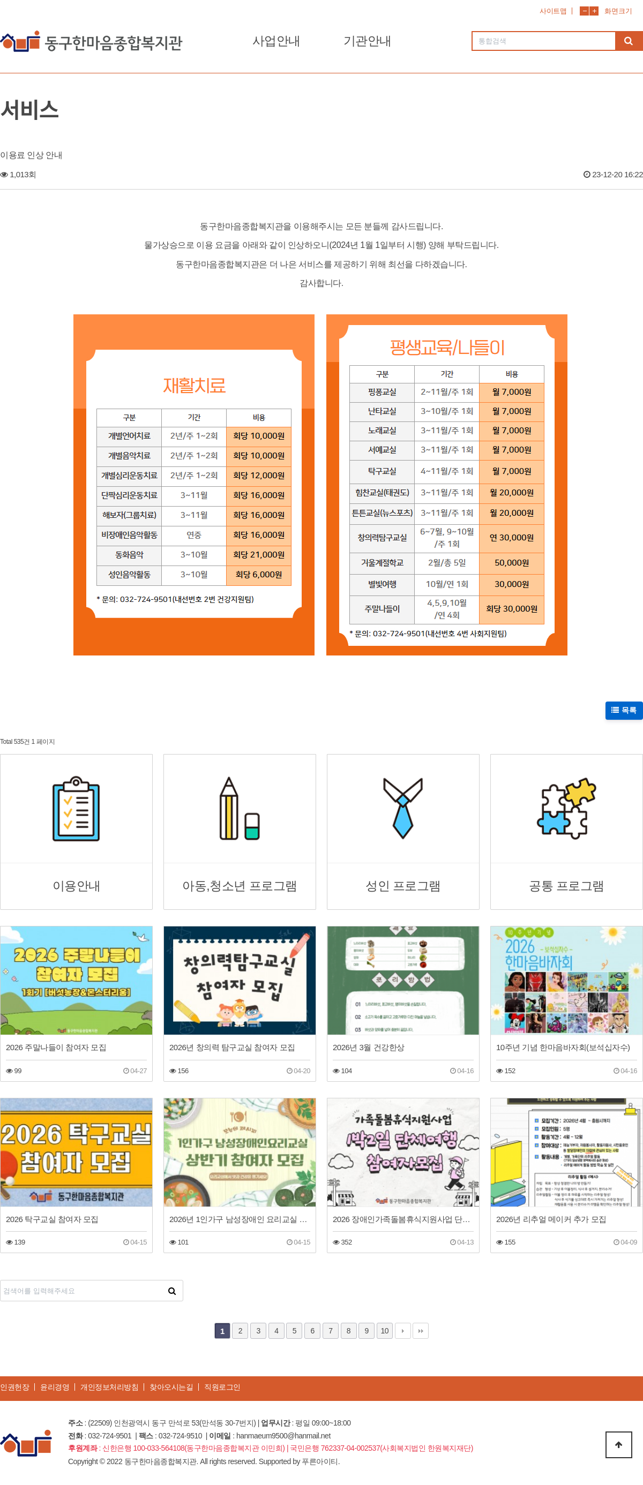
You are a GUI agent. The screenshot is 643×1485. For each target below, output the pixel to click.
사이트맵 (553, 10)
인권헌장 (14, 1387)
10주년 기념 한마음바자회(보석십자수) (563, 1047)
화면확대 (594, 11)
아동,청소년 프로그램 (239, 886)
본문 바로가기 (0, 0)
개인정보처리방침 (109, 1387)
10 (385, 1330)
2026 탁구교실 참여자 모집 (52, 1219)
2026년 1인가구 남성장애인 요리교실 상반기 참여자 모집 (239, 1219)
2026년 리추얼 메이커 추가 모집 (551, 1219)
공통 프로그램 (566, 886)
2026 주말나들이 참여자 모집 (56, 1047)
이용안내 (77, 886)
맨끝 (421, 1331)
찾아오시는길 (171, 1387)
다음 (403, 1331)
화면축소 (584, 11)
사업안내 (276, 41)
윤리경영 (54, 1387)
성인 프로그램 (403, 886)
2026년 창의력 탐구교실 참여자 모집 (232, 1047)
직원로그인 (222, 1387)
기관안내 (367, 41)
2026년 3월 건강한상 (369, 1047)
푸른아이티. (321, 1461)
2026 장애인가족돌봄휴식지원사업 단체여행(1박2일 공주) (403, 1219)
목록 (624, 710)
